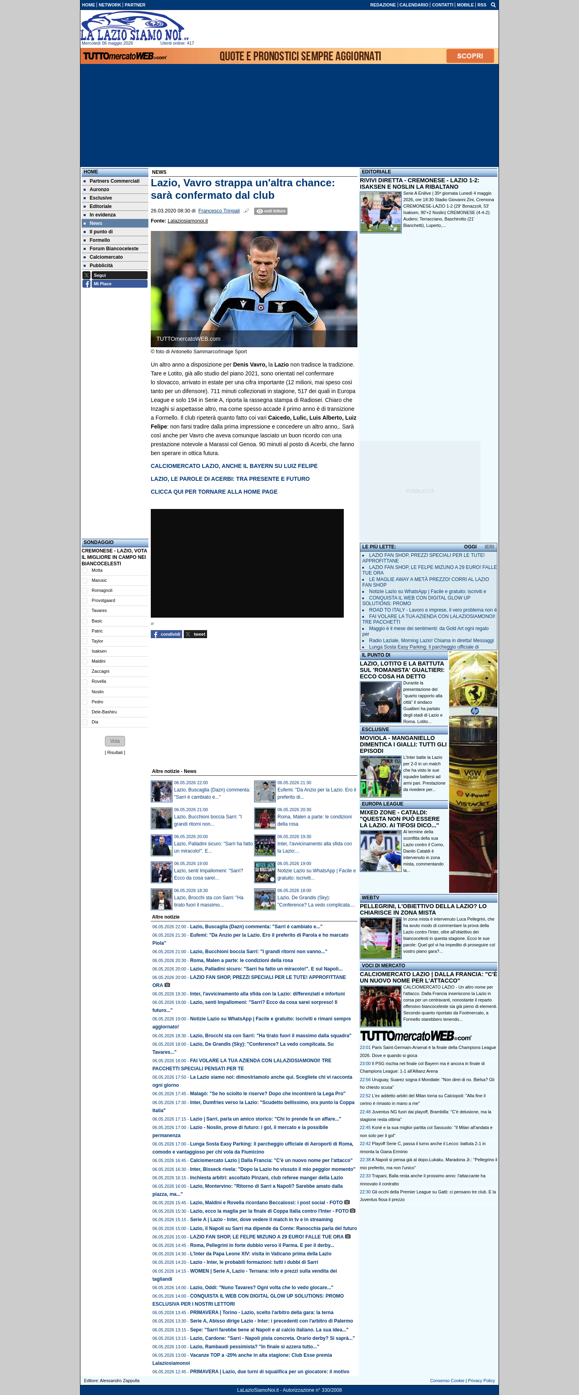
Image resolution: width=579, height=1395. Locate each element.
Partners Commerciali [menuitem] (112, 181)
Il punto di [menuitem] (98, 232)
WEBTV (370, 897)
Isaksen (99, 651)
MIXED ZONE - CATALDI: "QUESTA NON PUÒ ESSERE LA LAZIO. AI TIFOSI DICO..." (400, 818)
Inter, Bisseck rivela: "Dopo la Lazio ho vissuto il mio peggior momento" (272, 1169)
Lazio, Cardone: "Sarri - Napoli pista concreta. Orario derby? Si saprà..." (272, 1338)
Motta (97, 570)
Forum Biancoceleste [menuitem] (111, 248)
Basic (97, 620)
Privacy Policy (481, 1380)
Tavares (99, 610)
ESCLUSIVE (375, 729)
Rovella (99, 681)
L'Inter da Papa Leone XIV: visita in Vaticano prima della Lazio (261, 1254)
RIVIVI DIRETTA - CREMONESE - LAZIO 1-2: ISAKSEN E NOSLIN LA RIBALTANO (419, 183)
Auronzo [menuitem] (96, 189)
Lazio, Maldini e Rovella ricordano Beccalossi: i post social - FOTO (266, 1202)
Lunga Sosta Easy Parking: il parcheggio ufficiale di (424, 647)
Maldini (98, 661)
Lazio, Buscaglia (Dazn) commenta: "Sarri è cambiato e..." (256, 926)
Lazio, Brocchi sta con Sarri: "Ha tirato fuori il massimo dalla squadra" (270, 1036)
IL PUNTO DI (376, 655)
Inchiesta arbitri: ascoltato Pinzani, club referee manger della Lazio (266, 1178)
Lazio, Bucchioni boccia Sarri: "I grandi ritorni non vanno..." (258, 951)
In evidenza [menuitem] (100, 215)
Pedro (97, 701)
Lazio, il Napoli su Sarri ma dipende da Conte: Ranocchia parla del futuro (273, 1228)
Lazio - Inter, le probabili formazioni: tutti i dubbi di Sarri (254, 1262)
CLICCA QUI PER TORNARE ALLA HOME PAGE (214, 491)
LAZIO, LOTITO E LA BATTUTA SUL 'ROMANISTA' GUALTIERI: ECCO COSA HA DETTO (402, 670)
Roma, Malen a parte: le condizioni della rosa (241, 960)
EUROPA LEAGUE (382, 804)
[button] (115, 741)
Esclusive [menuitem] (98, 198)
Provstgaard (103, 600)
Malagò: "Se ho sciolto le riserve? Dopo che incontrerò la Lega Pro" (268, 1093)
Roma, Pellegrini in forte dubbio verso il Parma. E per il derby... (262, 1245)
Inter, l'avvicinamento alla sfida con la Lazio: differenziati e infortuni (267, 994)
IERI (489, 547)
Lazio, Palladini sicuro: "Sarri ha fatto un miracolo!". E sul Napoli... (266, 969)
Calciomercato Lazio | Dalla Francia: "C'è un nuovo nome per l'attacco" (271, 1160)
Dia (95, 721)
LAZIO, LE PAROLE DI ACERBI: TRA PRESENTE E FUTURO (230, 479)
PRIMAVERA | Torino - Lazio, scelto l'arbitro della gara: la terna (262, 1312)
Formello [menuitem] (97, 240)
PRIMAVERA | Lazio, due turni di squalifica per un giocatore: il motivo (269, 1371)
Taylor (97, 641)
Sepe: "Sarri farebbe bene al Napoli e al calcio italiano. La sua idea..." (269, 1330)
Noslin (98, 691)
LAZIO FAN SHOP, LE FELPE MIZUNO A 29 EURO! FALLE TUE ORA (267, 1237)
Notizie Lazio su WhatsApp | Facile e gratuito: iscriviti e (427, 591)
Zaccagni (100, 671)
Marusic (99, 580)
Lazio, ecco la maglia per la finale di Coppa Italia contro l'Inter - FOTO (269, 1211)
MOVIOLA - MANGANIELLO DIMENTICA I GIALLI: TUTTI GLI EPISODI (403, 744)
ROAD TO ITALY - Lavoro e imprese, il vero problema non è (433, 610)
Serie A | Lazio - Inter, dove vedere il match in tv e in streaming (261, 1219)
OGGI (470, 547)
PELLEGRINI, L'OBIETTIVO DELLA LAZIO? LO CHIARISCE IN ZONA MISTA (423, 909)
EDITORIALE (376, 172)
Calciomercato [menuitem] (103, 257)
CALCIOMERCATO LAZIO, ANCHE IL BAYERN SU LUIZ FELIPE (234, 466)
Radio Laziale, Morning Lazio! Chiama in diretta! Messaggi (431, 640)
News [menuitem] (93, 223)
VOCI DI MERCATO (383, 965)
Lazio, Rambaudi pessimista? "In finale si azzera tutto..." (254, 1347)
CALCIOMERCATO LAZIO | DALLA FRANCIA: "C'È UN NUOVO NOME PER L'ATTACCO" (428, 977)
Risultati (115, 752)
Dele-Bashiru (104, 711)
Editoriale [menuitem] (98, 206)
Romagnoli (102, 590)
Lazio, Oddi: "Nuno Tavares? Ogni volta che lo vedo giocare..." (262, 1287)
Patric (97, 630)
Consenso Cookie (447, 1380)
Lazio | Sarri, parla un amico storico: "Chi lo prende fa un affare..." (265, 1119)
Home (91, 172)
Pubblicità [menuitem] (98, 265)
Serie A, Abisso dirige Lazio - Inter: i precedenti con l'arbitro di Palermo (271, 1321)
